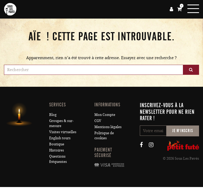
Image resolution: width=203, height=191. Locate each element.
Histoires (56, 150)
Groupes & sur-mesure (61, 123)
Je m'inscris (182, 130)
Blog (53, 114)
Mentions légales (108, 127)
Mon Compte (104, 114)
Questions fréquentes (58, 158)
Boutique (56, 144)
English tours (60, 138)
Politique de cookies (104, 135)
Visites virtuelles (62, 132)
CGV (97, 121)
